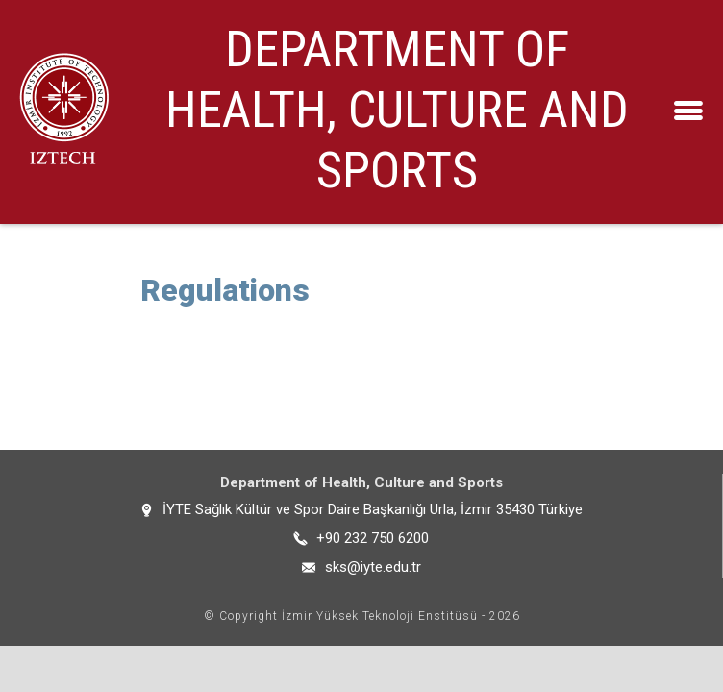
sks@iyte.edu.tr (373, 567)
